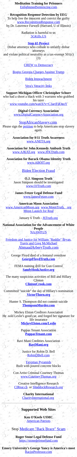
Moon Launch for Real (38, 211)
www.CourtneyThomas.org (38, 376)
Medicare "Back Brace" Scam (43, 429)
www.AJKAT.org (24, 152)
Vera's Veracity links (38, 86)
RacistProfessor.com (38, 452)
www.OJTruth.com (38, 186)
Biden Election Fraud (38, 170)
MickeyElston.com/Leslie (38, 323)
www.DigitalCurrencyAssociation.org (38, 114)
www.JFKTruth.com (51, 152)
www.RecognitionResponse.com (38, 22)
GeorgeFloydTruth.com (38, 259)
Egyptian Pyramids (38, 362)
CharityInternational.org (38, 397)
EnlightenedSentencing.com (38, 7)
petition (28, 126)
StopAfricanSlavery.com (38, 122)
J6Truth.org (50, 218)
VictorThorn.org (38, 294)
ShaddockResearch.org (48, 387)
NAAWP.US (38, 232)
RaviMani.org (38, 344)
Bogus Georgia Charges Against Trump (38, 72)
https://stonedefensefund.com (38, 440)
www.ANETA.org (39, 141)
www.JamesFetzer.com (38, 196)
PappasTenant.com (38, 334)
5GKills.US (38, 36)
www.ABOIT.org (38, 162)
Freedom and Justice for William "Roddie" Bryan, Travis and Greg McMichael (38, 241)
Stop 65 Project (38, 43)
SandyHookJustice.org (38, 269)
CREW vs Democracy (38, 65)
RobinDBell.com (38, 355)
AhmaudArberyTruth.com (38, 247)
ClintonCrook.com (38, 284)
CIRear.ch (20, 387)
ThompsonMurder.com (38, 305)
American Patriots (39, 421)
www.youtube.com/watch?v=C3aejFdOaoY (38, 104)
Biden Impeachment (38, 79)
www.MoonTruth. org (56, 207)
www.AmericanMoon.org (22, 207)
